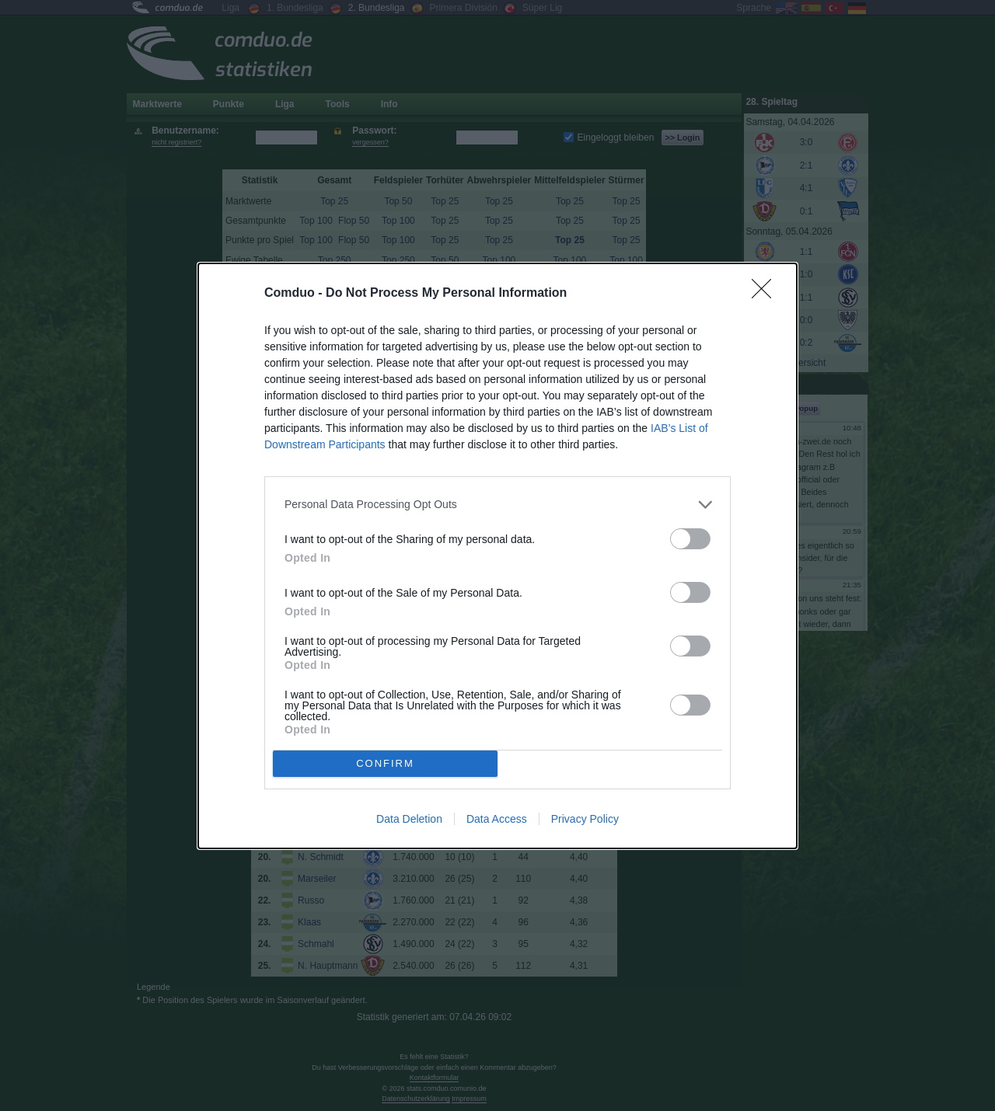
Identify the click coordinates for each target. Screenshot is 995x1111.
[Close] (766, 293)
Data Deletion (409, 819)
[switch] (690, 538)
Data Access (496, 819)
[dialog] (497, 555)
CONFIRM (385, 763)
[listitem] (497, 504)
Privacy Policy (585, 819)
